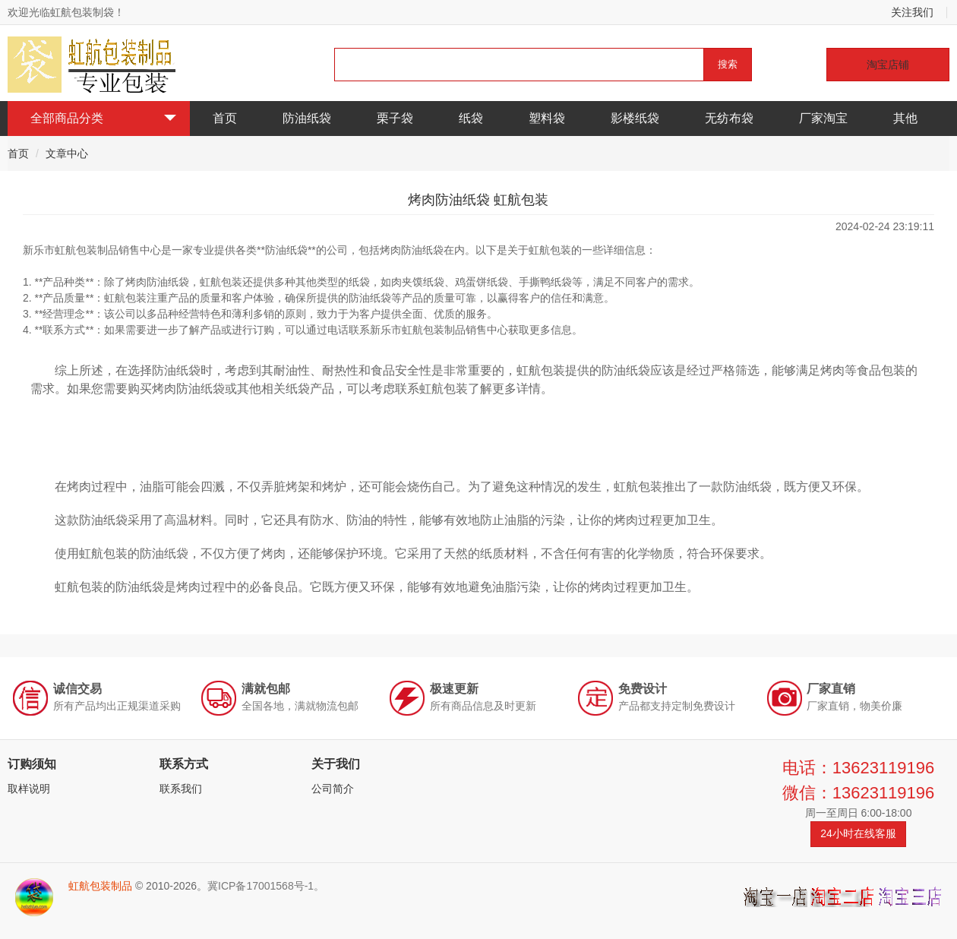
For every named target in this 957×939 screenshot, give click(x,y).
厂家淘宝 (823, 118)
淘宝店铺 (888, 64)
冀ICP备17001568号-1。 (265, 886)
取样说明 (29, 788)
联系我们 (181, 788)
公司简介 (332, 788)
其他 (905, 118)
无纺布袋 (729, 118)
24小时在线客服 (858, 833)
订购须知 (32, 763)
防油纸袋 (307, 118)
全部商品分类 (103, 118)
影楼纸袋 (635, 118)
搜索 (727, 64)
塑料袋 (547, 118)
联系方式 (184, 763)
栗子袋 (395, 118)
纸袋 (471, 118)
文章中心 (67, 153)
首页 (225, 118)
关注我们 (912, 12)
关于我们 (335, 763)
